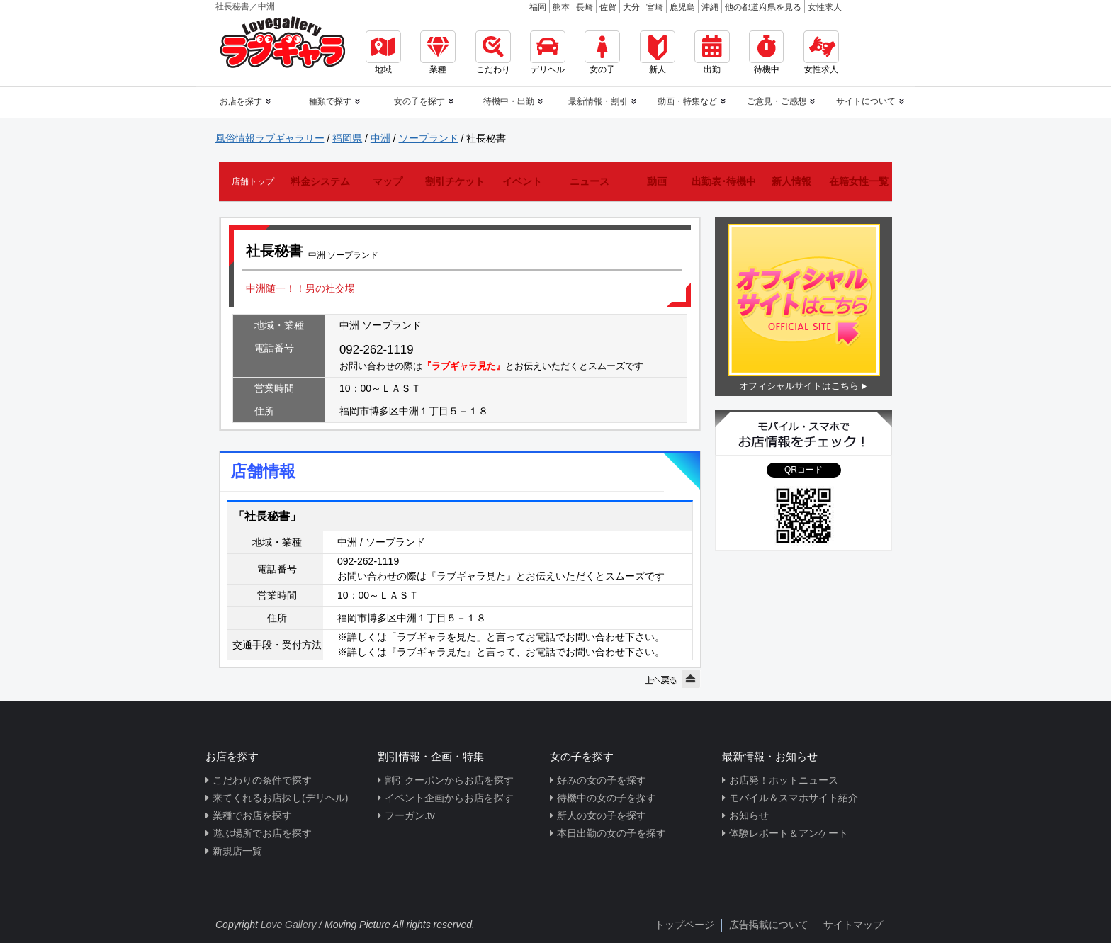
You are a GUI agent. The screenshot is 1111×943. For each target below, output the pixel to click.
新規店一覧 (237, 851)
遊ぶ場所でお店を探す (262, 833)
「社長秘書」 (267, 516)
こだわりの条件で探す (262, 780)
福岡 (537, 7)
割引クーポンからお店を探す (449, 780)
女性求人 (825, 7)
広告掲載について (768, 924)
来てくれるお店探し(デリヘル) (280, 797)
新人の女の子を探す (601, 815)
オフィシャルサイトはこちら (799, 385)
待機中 (766, 52)
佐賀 (607, 7)
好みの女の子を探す (601, 780)
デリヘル (547, 52)
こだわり (493, 52)
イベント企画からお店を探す (449, 797)
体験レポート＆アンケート (788, 833)
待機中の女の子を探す (606, 797)
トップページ (684, 924)
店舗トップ (253, 181)
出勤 (712, 52)
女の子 (602, 52)
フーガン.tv (410, 815)
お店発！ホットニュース (783, 780)
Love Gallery (289, 924)
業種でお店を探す (252, 815)
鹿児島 (682, 7)
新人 (657, 52)
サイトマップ (853, 924)
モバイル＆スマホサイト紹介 (793, 797)
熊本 (561, 7)
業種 (438, 52)
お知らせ (749, 815)
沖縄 (709, 7)
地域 (383, 52)
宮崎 (654, 7)
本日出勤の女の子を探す (611, 833)
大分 (631, 7)
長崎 (584, 7)
